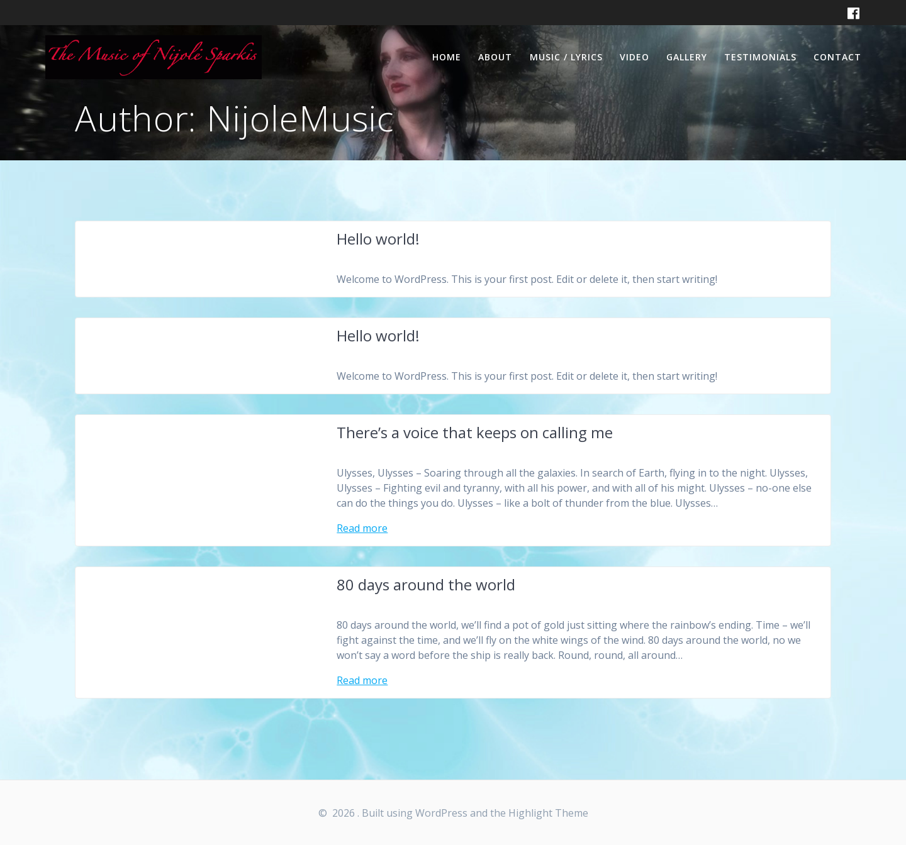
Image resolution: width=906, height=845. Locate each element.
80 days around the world (426, 584)
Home (446, 57)
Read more (362, 528)
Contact (837, 57)
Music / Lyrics (566, 57)
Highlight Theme (548, 813)
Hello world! (378, 238)
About (495, 57)
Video (634, 57)
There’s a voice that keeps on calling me (475, 432)
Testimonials (760, 57)
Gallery (686, 57)
